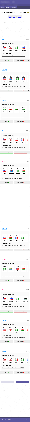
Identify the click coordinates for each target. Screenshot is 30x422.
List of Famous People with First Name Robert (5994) (13, 147)
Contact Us (26, 419)
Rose (3, 161)
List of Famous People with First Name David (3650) (13, 367)
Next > (22, 382)
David (4, 351)
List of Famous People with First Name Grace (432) (13, 276)
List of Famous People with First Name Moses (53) (13, 117)
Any (10, 16)
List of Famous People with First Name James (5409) (13, 337)
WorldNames (5, 2)
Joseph (4, 70)
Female (19, 16)
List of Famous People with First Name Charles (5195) (13, 245)
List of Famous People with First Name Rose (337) (12, 178)
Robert (4, 131)
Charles (4, 229)
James (4, 320)
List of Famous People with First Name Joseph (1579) (13, 86)
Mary (3, 290)
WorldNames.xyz (13, 419)
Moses (4, 100)
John (3, 39)
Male (14, 16)
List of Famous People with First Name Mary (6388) (13, 306)
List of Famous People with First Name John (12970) (13, 55)
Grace (4, 259)
